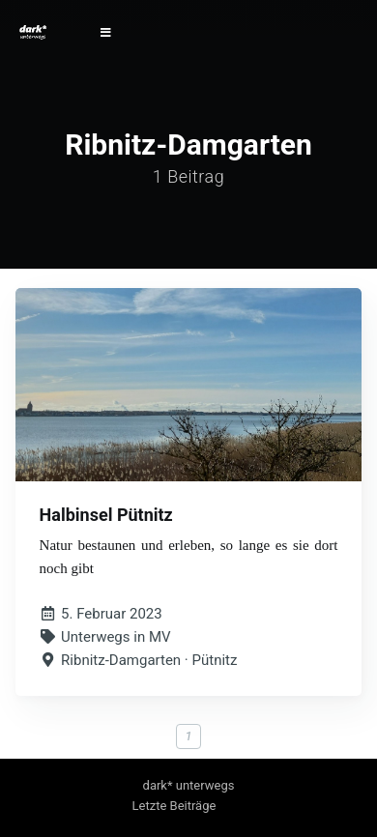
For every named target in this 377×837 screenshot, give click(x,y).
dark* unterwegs (189, 785)
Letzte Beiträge (174, 805)
